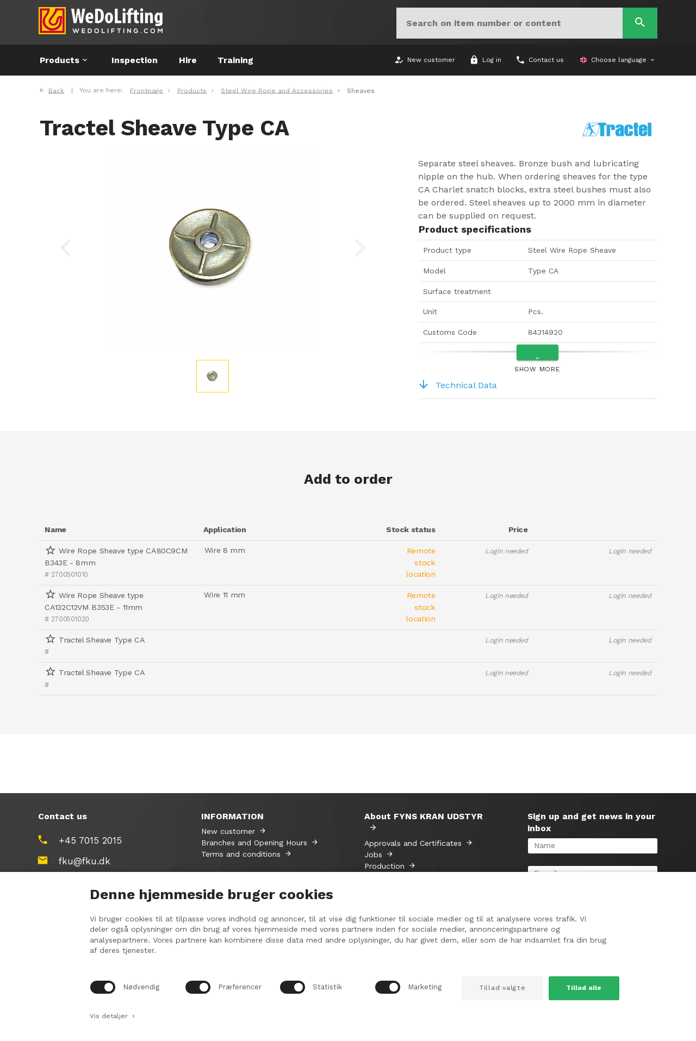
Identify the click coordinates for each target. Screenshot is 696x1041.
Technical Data (457, 385)
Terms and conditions (241, 854)
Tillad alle (583, 988)
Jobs (373, 854)
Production (384, 866)
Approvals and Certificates (413, 843)
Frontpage (146, 90)
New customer (228, 831)
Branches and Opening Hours (254, 842)
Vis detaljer (112, 1015)
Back (56, 90)
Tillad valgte (503, 988)
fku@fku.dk (84, 861)
